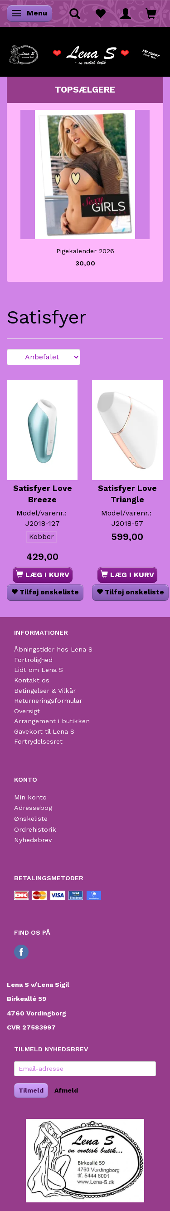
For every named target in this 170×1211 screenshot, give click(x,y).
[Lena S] (85, 52)
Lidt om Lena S (38, 669)
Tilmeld (31, 1090)
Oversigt (27, 711)
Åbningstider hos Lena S (53, 649)
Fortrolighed (33, 659)
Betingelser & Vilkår (45, 690)
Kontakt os (31, 680)
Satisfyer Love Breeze (42, 494)
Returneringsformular (48, 700)
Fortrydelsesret (38, 741)
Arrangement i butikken (52, 721)
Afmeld (66, 1090)
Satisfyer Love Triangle (127, 494)
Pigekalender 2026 (85, 251)
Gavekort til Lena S (44, 731)
